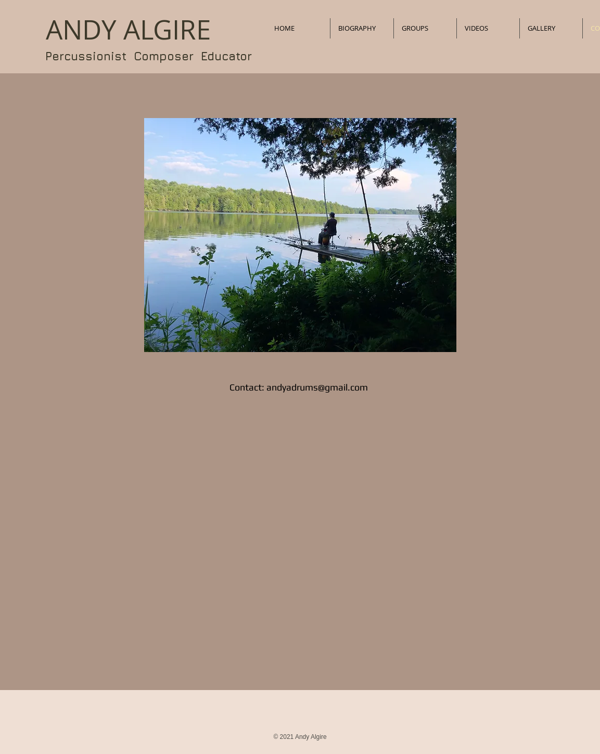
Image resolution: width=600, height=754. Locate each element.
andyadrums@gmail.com (317, 387)
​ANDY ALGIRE (128, 29)
